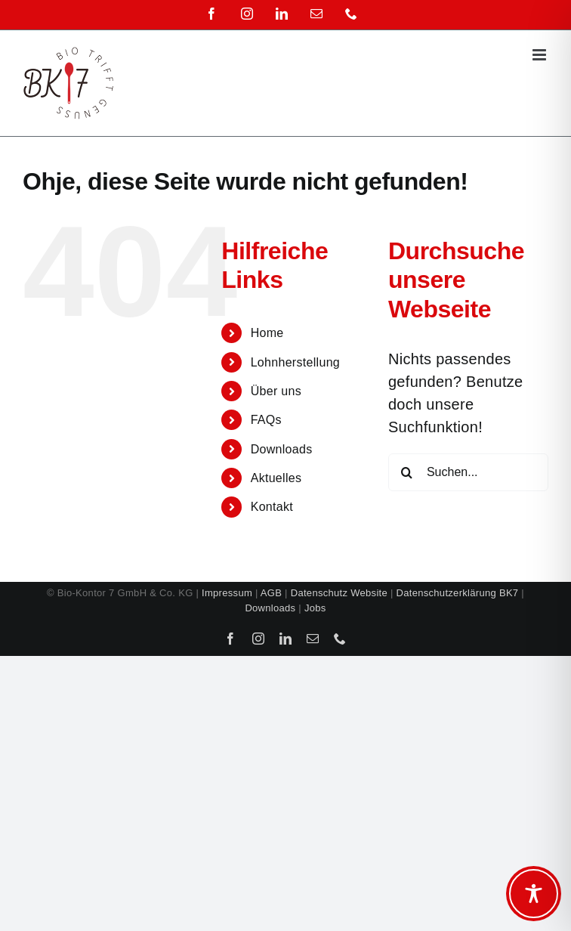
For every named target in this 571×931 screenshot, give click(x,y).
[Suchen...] (468, 472)
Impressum (227, 592)
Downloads (282, 449)
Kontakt (272, 506)
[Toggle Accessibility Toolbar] (534, 894)
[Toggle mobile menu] (540, 55)
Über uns (276, 391)
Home (267, 332)
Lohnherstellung (295, 362)
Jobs (315, 608)
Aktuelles (276, 478)
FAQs (266, 419)
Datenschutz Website (339, 592)
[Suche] (407, 472)
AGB (271, 592)
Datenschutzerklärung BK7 (458, 592)
